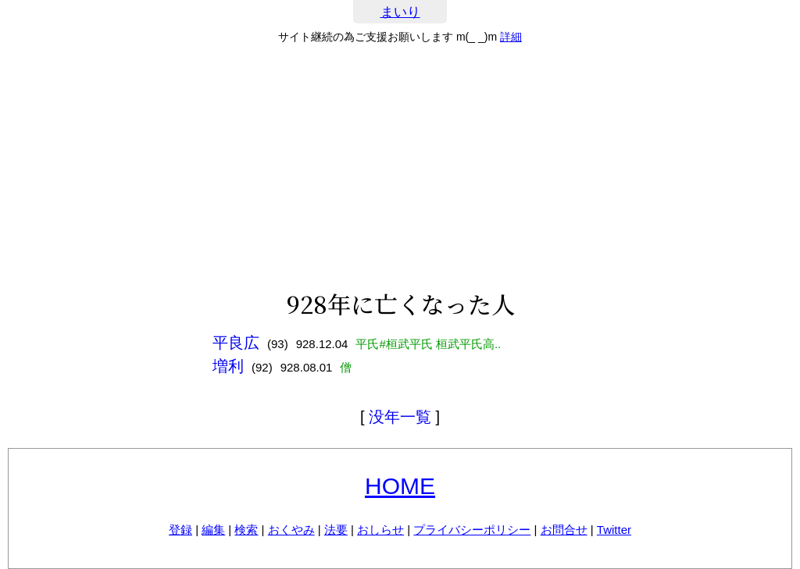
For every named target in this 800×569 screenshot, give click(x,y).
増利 (228, 366)
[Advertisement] (400, 167)
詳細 (511, 36)
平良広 (235, 342)
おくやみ (291, 529)
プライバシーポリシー (471, 529)
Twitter (614, 529)
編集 (213, 529)
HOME (400, 486)
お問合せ (564, 529)
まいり (400, 12)
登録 (180, 529)
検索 (246, 529)
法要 (336, 529)
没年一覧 (400, 416)
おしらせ (380, 529)
